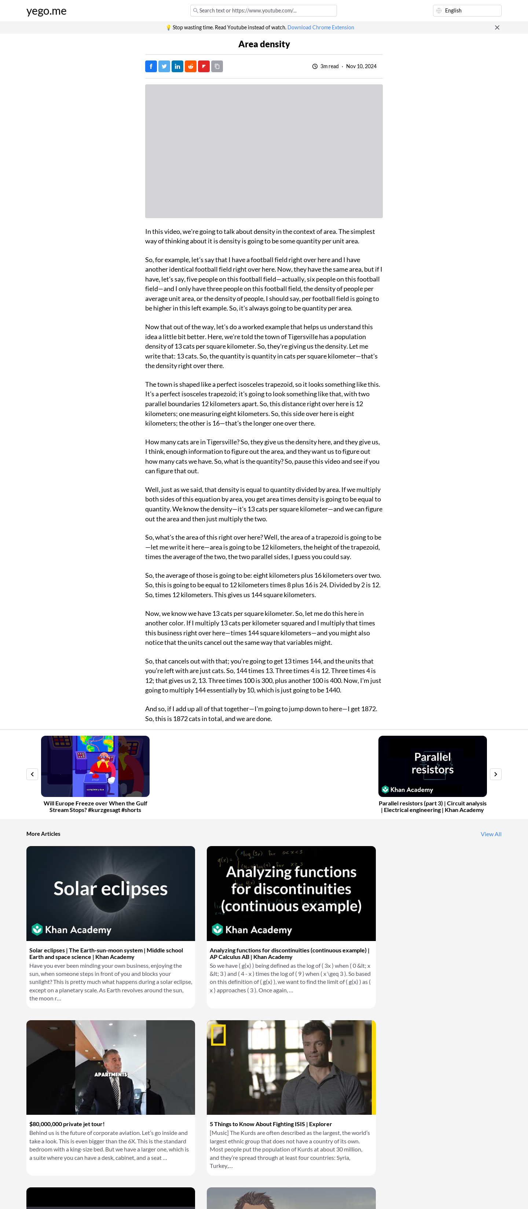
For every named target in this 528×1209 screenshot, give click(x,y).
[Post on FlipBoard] (204, 66)
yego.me (46, 10)
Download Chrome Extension (320, 27)
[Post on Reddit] (191, 66)
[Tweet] (164, 66)
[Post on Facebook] (151, 66)
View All (491, 834)
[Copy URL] (217, 66)
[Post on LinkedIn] (177, 66)
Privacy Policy (149, 1194)
